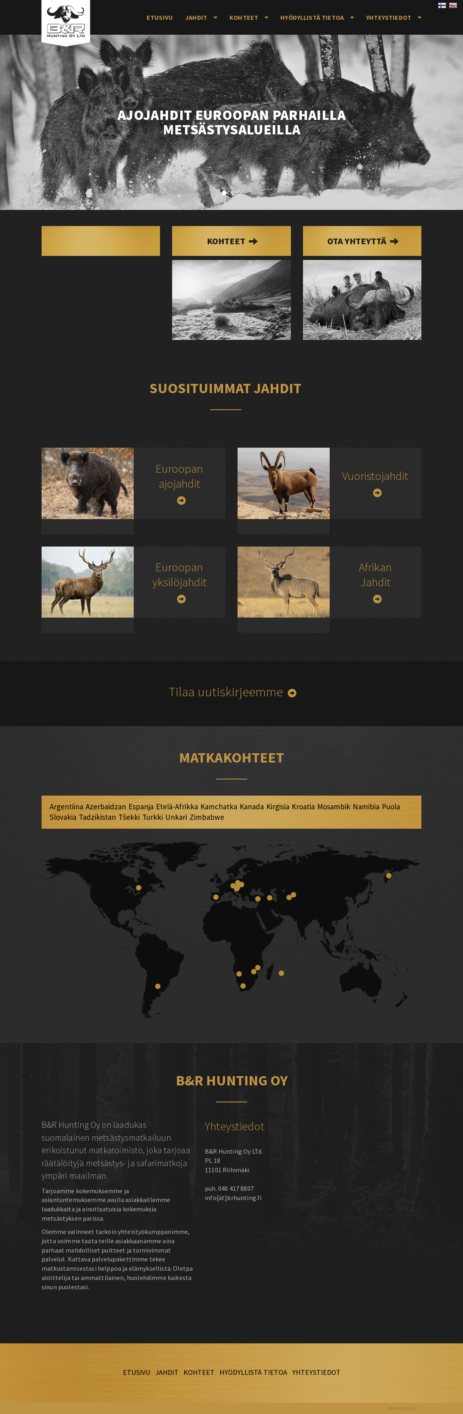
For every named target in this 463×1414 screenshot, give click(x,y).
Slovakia (63, 817)
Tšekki (129, 817)
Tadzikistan (97, 817)
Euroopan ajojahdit (179, 476)
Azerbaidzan (106, 806)
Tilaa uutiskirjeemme (225, 691)
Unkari (176, 817)
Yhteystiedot (388, 17)
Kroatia (303, 806)
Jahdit (196, 17)
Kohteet (243, 17)
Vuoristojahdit (375, 475)
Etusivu (160, 17)
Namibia (366, 806)
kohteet (227, 241)
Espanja (141, 806)
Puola (391, 806)
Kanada (252, 806)
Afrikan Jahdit (375, 574)
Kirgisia (277, 806)
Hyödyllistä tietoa (312, 17)
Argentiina (66, 806)
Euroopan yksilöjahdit (179, 574)
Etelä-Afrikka (177, 806)
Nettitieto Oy (402, 1408)
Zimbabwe (206, 817)
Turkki (152, 817)
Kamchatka (218, 806)
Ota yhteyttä (357, 241)
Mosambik (333, 806)
